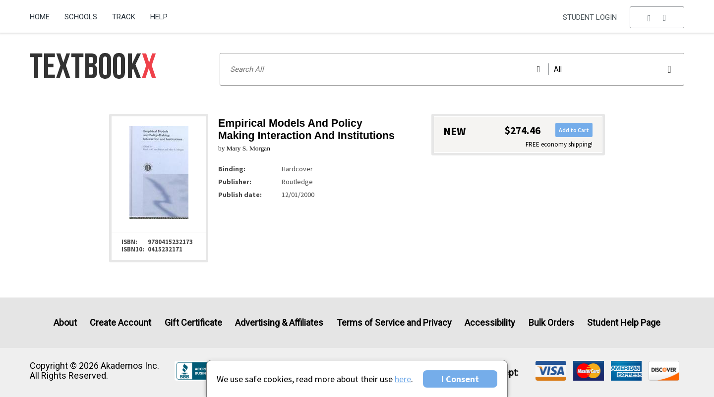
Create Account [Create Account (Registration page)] (120, 322)
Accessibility (490, 322)
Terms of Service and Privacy (394, 322)
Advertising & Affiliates (279, 322)
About (65, 322)
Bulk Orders (551, 322)
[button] (657, 17)
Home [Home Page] (40, 16)
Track (123, 16)
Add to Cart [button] (574, 130)
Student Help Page (623, 322)
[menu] (657, 17)
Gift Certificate (193, 322)
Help (159, 16)
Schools (80, 16)
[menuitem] (43, 13)
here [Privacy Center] (403, 379)
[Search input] (452, 69)
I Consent (460, 379)
